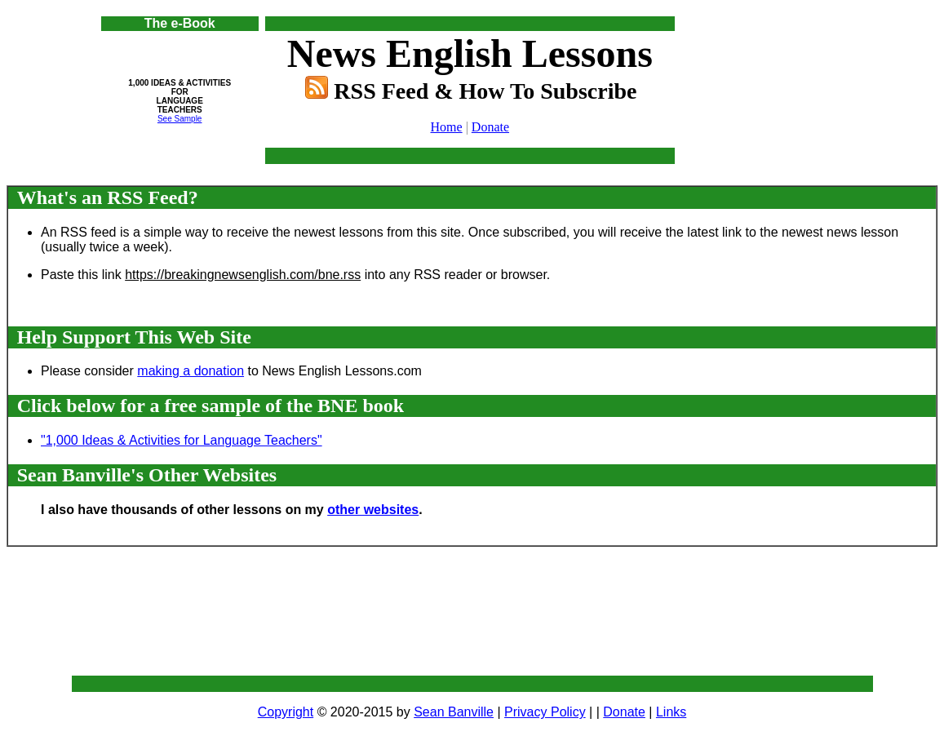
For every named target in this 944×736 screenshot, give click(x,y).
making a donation (190, 371)
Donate (490, 127)
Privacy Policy (545, 712)
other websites (373, 510)
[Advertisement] (795, 53)
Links (671, 712)
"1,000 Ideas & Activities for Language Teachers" (181, 440)
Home (447, 127)
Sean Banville (454, 712)
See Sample (179, 118)
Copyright (285, 712)
